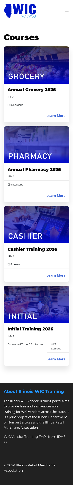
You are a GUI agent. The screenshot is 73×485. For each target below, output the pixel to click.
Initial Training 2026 (30, 329)
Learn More (56, 115)
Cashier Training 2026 (32, 249)
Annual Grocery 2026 (32, 89)
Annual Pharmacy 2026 (34, 169)
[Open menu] (67, 11)
